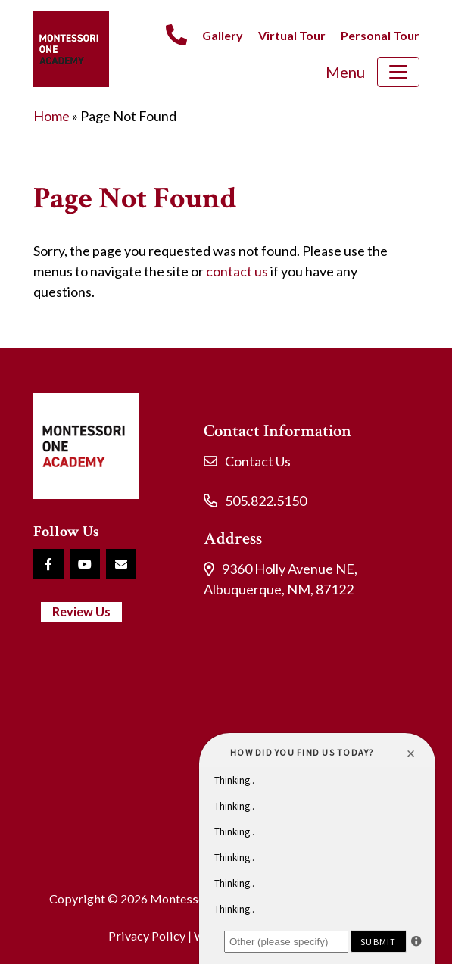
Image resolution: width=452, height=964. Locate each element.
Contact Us (258, 461)
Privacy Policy (146, 935)
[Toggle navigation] (398, 72)
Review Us (81, 611)
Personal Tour (380, 35)
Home (51, 116)
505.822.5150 (266, 500)
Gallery (222, 35)
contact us (237, 271)
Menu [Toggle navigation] (345, 72)
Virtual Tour (292, 35)
